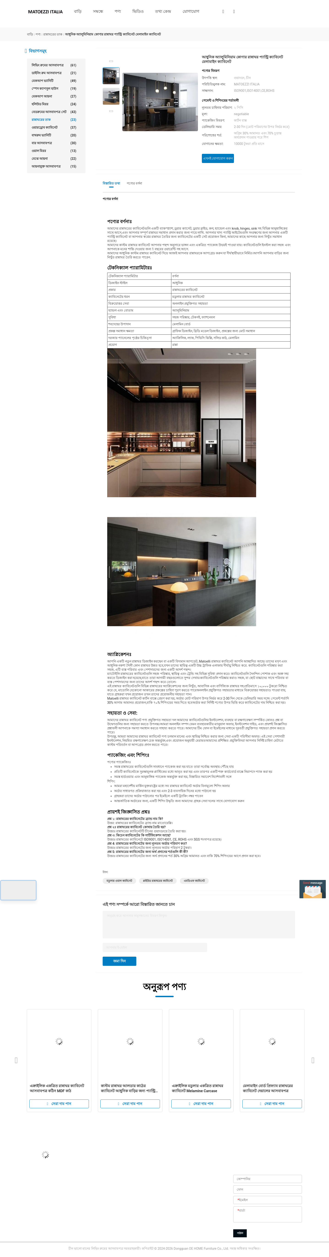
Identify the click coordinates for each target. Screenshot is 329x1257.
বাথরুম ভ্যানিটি (54, 135)
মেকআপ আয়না (54, 96)
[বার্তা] (267, 1215)
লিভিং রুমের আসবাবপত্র (54, 65)
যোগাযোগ (191, 11)
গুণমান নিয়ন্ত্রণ (139, 1202)
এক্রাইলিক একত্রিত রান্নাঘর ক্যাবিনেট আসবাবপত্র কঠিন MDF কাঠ (57, 1088)
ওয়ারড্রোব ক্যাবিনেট (54, 127)
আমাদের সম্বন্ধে (140, 1171)
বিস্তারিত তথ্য (111, 183)
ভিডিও (138, 11)
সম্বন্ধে (98, 11)
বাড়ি (78, 11)
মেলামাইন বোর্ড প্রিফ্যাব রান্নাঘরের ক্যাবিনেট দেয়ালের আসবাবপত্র (268, 1088)
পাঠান (240, 1233)
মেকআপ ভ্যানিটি (54, 81)
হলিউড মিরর (54, 104)
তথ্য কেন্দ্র (163, 11)
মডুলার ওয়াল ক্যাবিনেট (119, 880)
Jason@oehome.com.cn (44, 1181)
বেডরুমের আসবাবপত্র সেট (54, 112)
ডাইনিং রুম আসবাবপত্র (54, 73)
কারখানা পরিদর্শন (141, 1191)
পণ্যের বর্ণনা (134, 183)
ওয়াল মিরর (54, 151)
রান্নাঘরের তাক (54, 120)
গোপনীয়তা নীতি (140, 1233)
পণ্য (118, 11)
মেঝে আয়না (54, 159)
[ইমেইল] (267, 1200)
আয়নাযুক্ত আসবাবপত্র (54, 166)
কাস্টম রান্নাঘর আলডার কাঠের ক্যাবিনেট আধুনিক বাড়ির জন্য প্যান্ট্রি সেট (128, 1089)
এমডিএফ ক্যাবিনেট (194, 880)
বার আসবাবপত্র (54, 143)
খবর (133, 1212)
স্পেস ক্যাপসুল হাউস (54, 89)
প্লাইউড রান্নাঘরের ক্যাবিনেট (158, 880)
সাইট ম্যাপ (136, 1222)
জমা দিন (119, 961)
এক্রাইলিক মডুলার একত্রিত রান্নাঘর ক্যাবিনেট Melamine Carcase (197, 1088)
